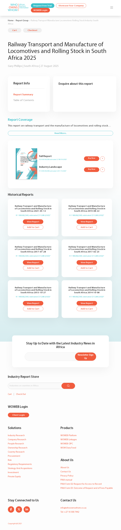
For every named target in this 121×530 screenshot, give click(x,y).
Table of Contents (23, 100)
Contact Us (65, 472)
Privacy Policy (66, 476)
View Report (33, 222)
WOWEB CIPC (66, 444)
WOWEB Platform (68, 435)
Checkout (32, 30)
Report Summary (23, 94)
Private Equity (14, 476)
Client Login (18, 415)
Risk (10, 460)
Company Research (17, 439)
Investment (13, 472)
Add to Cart (33, 227)
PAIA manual (66, 480)
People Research (16, 444)
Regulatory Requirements (20, 464)
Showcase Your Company (71, 6)
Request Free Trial (42, 6)
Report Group (22, 20)
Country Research (16, 452)
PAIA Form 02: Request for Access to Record (81, 484)
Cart (14, 30)
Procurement (14, 456)
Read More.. (61, 133)
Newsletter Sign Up (85, 356)
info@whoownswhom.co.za (73, 508)
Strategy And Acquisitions (20, 468)
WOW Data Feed (68, 448)
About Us (64, 467)
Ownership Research (17, 448)
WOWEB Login (40, 10)
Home (11, 20)
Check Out (21, 394)
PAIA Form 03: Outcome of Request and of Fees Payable (86, 488)
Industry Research (16, 435)
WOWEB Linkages (68, 439)
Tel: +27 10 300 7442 (69, 512)
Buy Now (91, 158)
